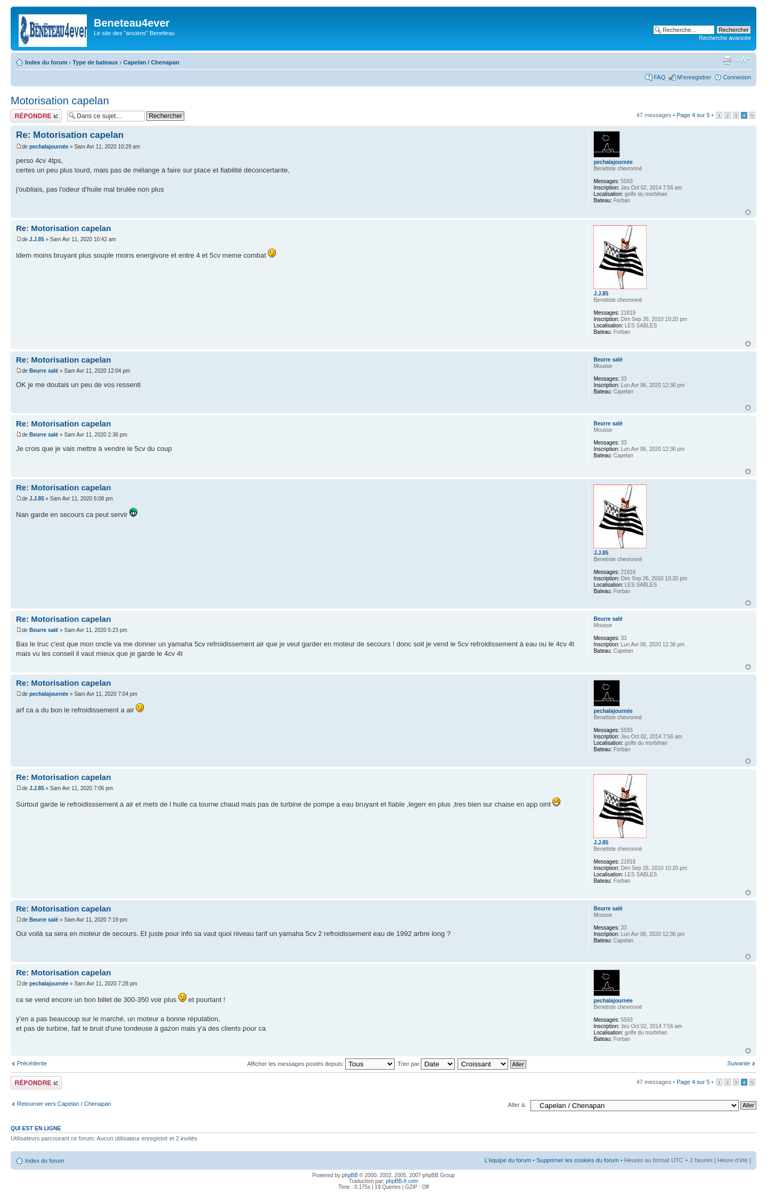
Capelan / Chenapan (151, 62)
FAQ (659, 77)
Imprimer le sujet (727, 60)
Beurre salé (43, 371)
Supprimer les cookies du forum (577, 1160)
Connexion (737, 77)
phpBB (350, 1175)
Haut (748, 212)
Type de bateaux (95, 62)
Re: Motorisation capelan (70, 135)
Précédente (32, 1063)
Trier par (426, 1064)
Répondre (36, 115)
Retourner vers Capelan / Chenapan (64, 1104)
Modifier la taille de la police (743, 60)
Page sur (692, 115)
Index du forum (46, 62)
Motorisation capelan (60, 100)
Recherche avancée (725, 38)
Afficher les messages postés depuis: (321, 1064)
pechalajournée (48, 147)
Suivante (738, 1063)
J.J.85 (36, 239)
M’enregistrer (694, 77)
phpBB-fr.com (402, 1181)
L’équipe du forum (508, 1160)
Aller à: (517, 1105)
